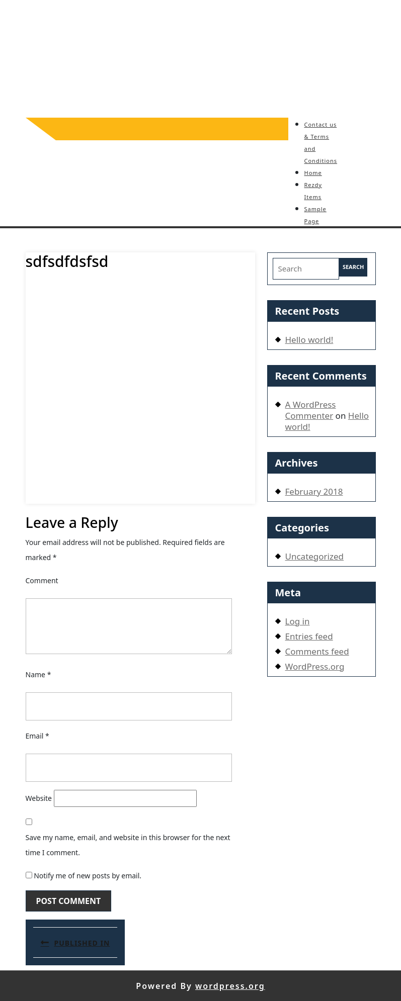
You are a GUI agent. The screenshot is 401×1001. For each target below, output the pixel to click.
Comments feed (317, 651)
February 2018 (314, 491)
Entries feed (309, 636)
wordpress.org (230, 985)
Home (313, 172)
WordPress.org (315, 666)
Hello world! (309, 339)
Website (39, 798)
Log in (297, 621)
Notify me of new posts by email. (87, 875)
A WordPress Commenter (310, 410)
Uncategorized (314, 556)
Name (38, 674)
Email (37, 736)
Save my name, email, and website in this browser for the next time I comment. (128, 845)
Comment (42, 580)
